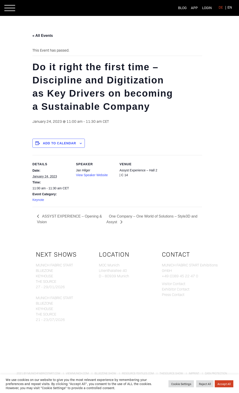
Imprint (194, 373)
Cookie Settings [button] (181, 384)
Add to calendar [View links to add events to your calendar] (59, 143)
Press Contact (173, 294)
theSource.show (171, 373)
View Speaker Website (92, 175)
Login (207, 7)
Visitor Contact (173, 283)
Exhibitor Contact (175, 289)
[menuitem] (220, 7)
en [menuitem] (229, 7)
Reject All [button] (205, 384)
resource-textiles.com (138, 373)
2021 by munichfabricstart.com (38, 373)
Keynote (38, 200)
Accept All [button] (224, 384)
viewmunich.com (77, 373)
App (194, 7)
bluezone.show (105, 373)
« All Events (42, 36)
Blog (182, 7)
